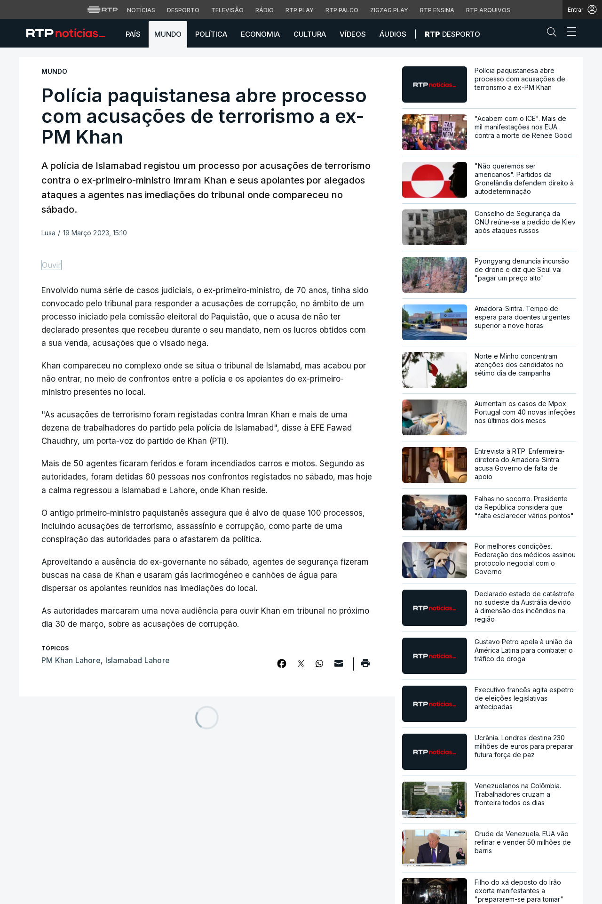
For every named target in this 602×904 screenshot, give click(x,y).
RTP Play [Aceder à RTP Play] (299, 10)
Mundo (168, 34)
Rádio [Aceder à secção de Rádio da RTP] (264, 10)
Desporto (452, 34)
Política (211, 34)
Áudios (393, 34)
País (133, 34)
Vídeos (353, 34)
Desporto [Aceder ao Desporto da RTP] (183, 10)
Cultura (309, 34)
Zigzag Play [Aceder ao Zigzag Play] (389, 10)
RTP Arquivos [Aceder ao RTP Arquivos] (488, 10)
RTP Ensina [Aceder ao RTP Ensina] (437, 10)
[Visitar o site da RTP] (102, 9)
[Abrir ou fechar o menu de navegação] (568, 32)
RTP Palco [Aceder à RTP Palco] (341, 10)
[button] (554, 34)
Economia (260, 34)
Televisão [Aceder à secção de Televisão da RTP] (227, 10)
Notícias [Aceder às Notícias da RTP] (141, 10)
